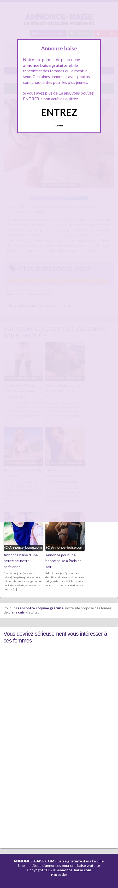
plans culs (16, 612)
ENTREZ (59, 112)
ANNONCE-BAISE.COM (34, 861)
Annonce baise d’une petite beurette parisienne (21, 561)
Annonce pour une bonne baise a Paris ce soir (63, 561)
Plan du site (59, 874)
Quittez (59, 125)
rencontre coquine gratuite (41, 608)
